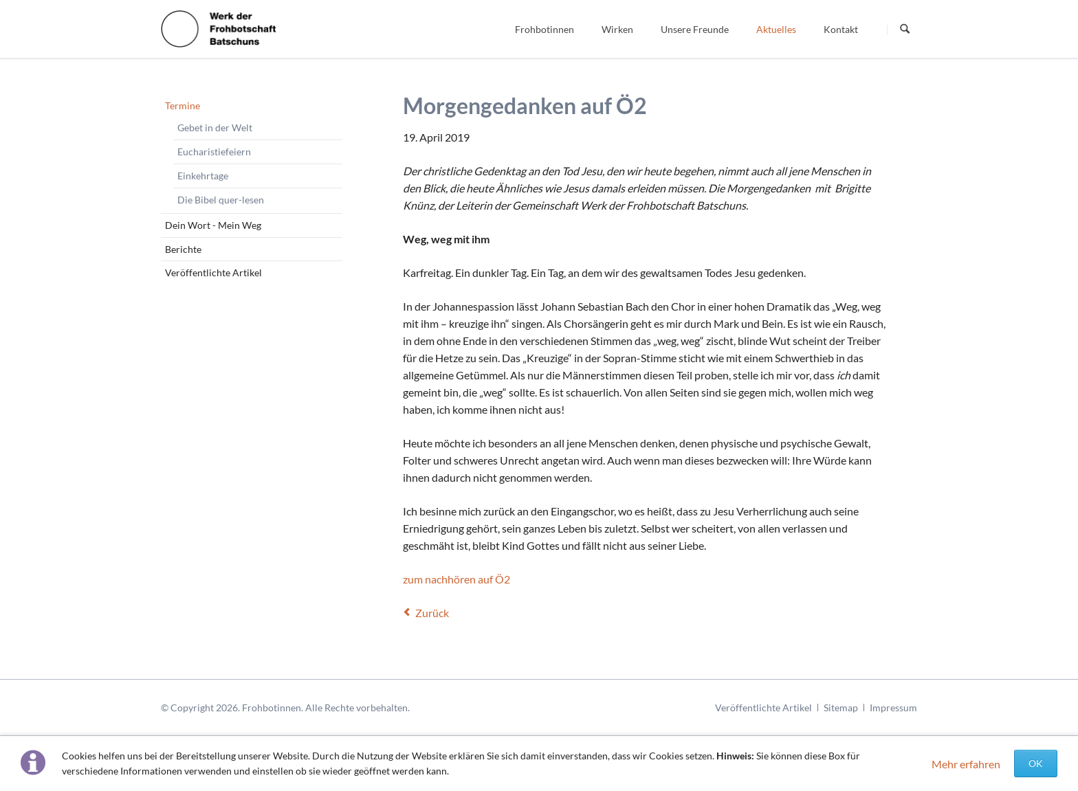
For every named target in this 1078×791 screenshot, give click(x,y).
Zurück (432, 612)
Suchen (905, 29)
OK (1035, 763)
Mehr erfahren (966, 763)
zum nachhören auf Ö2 (456, 579)
